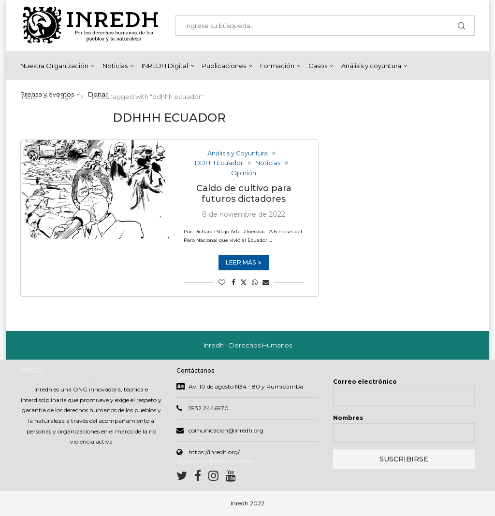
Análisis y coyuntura (371, 66)
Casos (317, 66)
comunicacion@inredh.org (226, 430)
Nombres (348, 418)
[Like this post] (221, 283)
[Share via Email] (265, 283)
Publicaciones (224, 66)
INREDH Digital (165, 66)
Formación (277, 66)
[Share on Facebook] (233, 283)
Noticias (115, 66)
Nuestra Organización (54, 66)
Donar (98, 94)
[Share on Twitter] (243, 283)
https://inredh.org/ (214, 452)
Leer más (244, 262)
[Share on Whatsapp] (255, 283)
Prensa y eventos (47, 94)
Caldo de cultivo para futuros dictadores (243, 194)
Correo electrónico (365, 381)
